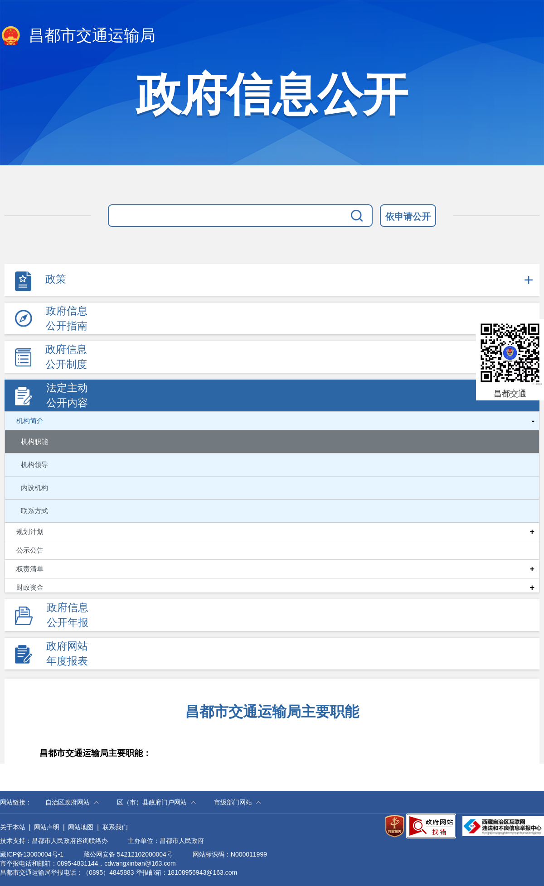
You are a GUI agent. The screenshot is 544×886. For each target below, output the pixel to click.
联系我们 (115, 827)
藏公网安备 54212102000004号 (128, 854)
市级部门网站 (233, 802)
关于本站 (12, 827)
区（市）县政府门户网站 (152, 802)
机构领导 (34, 464)
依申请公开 (408, 217)
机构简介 (30, 420)
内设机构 (34, 487)
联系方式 (34, 511)
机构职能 (34, 441)
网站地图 (80, 827)
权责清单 (30, 569)
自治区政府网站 (67, 802)
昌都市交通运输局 (77, 36)
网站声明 (46, 827)
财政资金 (30, 587)
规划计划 (30, 531)
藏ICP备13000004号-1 (31, 854)
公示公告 (30, 550)
